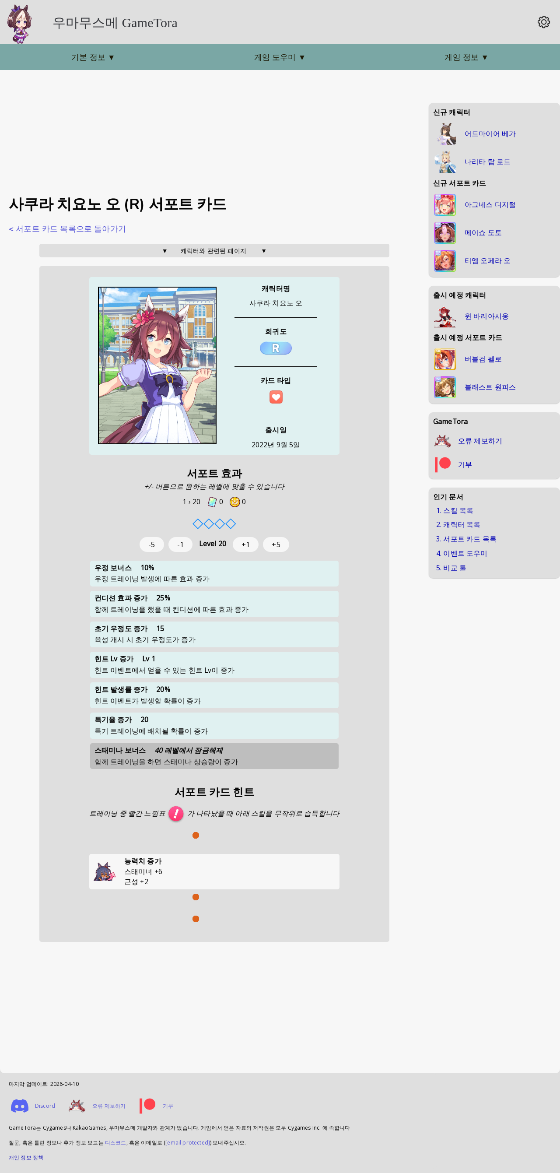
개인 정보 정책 (26, 1157)
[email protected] (187, 1142)
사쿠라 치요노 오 (275, 303)
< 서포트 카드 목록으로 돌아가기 (67, 229)
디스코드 (115, 1142)
